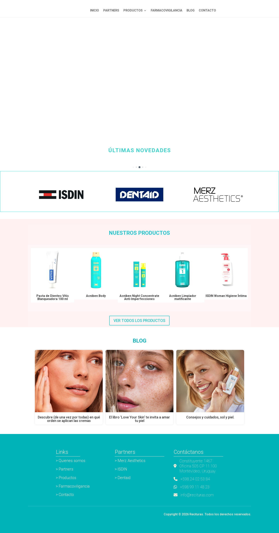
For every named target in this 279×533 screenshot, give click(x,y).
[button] (136, 167)
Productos (133, 10)
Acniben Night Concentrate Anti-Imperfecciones (139, 297)
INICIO (94, 10)
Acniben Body (96, 296)
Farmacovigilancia (166, 10)
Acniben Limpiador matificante (182, 297)
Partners (111, 10)
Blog (191, 10)
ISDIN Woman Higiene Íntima (226, 296)
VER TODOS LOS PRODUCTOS (139, 320)
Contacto (207, 10)
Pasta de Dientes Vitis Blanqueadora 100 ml (52, 297)
